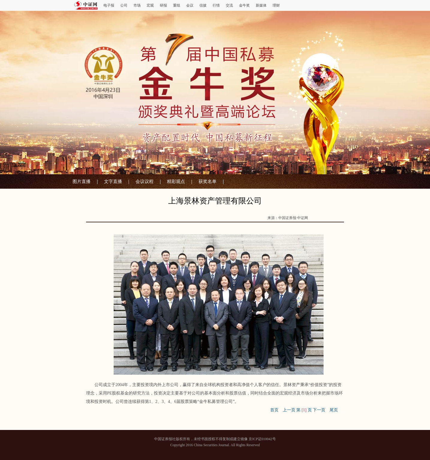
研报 (163, 5)
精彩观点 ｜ (180, 181)
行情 (216, 5)
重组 (176, 5)
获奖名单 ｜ (212, 181)
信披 (203, 5)
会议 (189, 5)
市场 (137, 5)
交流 (229, 5)
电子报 (108, 5)
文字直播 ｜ (117, 181)
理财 (276, 5)
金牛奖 (244, 5)
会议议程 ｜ (149, 181)
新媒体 (261, 5)
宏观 (150, 5)
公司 (123, 5)
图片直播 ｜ (86, 181)
